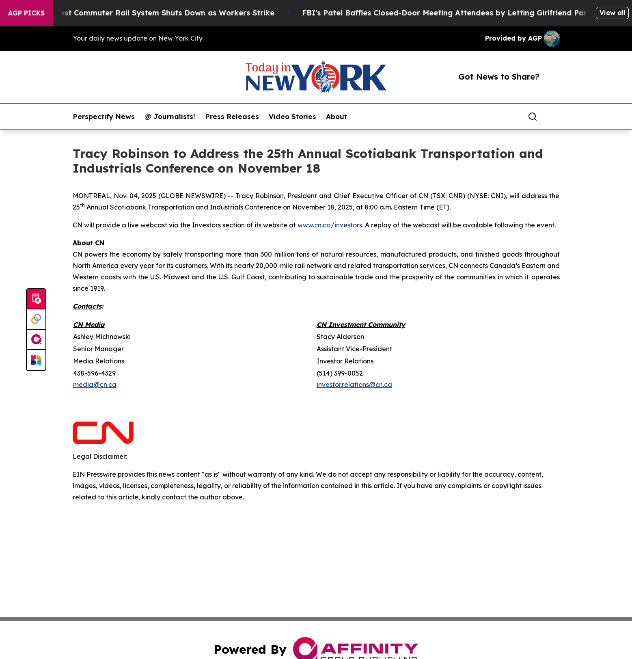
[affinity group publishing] (36, 340)
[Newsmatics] (36, 360)
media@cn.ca (94, 384)
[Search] (532, 116)
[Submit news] (36, 299)
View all (612, 13)
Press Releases (232, 116)
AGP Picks (26, 13)
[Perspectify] (36, 319)
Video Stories (292, 116)
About (336, 116)
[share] (554, 116)
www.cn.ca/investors (330, 225)
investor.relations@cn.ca (354, 384)
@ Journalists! (170, 116)
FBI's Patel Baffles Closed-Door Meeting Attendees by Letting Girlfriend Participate (469, 12)
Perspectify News (104, 116)
